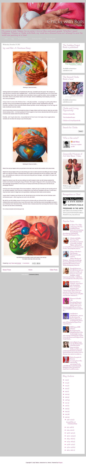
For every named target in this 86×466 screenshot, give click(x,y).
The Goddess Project (69, 117)
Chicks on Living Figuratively (71, 121)
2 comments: (26, 263)
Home (30, 270)
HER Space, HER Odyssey (75, 328)
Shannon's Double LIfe (75, 299)
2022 (66, 389)
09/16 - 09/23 (70, 433)
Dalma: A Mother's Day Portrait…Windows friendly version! (75, 254)
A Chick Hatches (23, 38)
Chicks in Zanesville (69, 114)
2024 (66, 383)
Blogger (60, 462)
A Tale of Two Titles (76, 225)
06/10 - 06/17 (70, 450)
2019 (66, 397)
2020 (66, 394)
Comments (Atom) (34, 274)
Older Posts (53, 270)
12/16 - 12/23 (70, 420)
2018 (66, 400)
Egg (13, 38)
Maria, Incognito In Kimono (75, 358)
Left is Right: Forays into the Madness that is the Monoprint (76, 344)
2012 (66, 417)
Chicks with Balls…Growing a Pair (75, 239)
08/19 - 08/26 (70, 439)
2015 (66, 409)
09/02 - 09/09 (70, 436)
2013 (66, 414)
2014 (66, 412)
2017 (66, 403)
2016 (66, 406)
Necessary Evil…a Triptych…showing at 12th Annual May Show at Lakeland (76, 284)
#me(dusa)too (74, 314)
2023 (66, 386)
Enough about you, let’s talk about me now (76, 269)
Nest (6, 38)
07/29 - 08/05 (70, 442)
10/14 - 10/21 (70, 430)
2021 (66, 392)
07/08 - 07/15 (70, 445)
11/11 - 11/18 (70, 427)
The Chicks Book (50, 38)
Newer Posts (7, 270)
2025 (66, 380)
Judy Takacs (76, 142)
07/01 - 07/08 (70, 447)
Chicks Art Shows (37, 38)
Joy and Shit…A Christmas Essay (17, 48)
